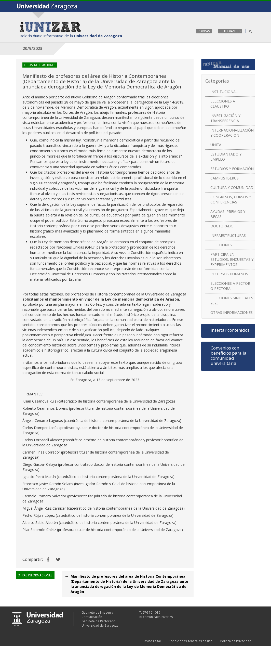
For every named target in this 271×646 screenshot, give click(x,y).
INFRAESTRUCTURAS (228, 235)
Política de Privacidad (235, 641)
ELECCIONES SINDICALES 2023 (231, 300)
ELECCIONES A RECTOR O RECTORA (230, 286)
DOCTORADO (222, 226)
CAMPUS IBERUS (224, 178)
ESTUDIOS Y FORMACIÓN (232, 168)
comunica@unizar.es (158, 617)
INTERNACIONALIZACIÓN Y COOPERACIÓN (232, 133)
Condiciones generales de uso (190, 641)
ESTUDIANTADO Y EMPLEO (225, 157)
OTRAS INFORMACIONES (231, 312)
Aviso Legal (152, 641)
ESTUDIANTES (230, 31)
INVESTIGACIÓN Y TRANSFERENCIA (225, 118)
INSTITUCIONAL (224, 91)
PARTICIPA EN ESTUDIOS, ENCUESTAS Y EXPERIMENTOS (231, 259)
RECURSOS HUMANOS (229, 274)
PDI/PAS (204, 31)
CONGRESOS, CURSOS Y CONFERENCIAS (230, 199)
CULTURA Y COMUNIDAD (231, 187)
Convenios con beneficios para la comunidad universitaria (229, 355)
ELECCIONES (221, 244)
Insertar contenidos (230, 330)
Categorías (217, 81)
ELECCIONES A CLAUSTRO (222, 104)
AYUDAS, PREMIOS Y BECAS (227, 214)
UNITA (215, 144)
